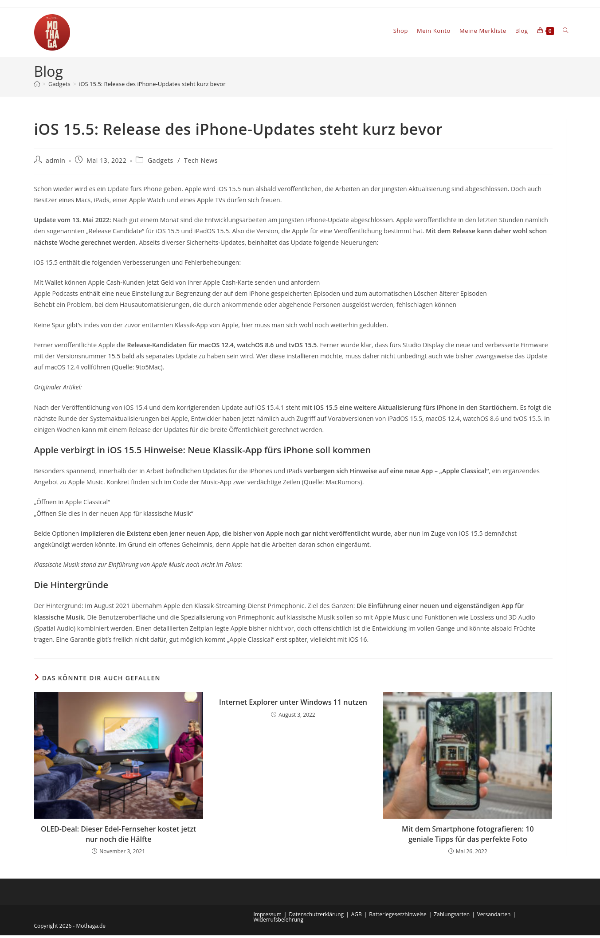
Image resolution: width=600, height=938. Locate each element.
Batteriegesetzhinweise (397, 917)
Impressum (268, 917)
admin (55, 163)
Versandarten (494, 917)
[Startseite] (37, 86)
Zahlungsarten (452, 917)
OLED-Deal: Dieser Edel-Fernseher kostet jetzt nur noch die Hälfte (118, 836)
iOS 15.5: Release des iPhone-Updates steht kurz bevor (152, 86)
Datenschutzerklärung (316, 917)
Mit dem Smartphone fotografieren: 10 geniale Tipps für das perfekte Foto (468, 836)
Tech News (201, 163)
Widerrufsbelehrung (278, 922)
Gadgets (160, 163)
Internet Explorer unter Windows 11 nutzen (293, 705)
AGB (356, 917)
